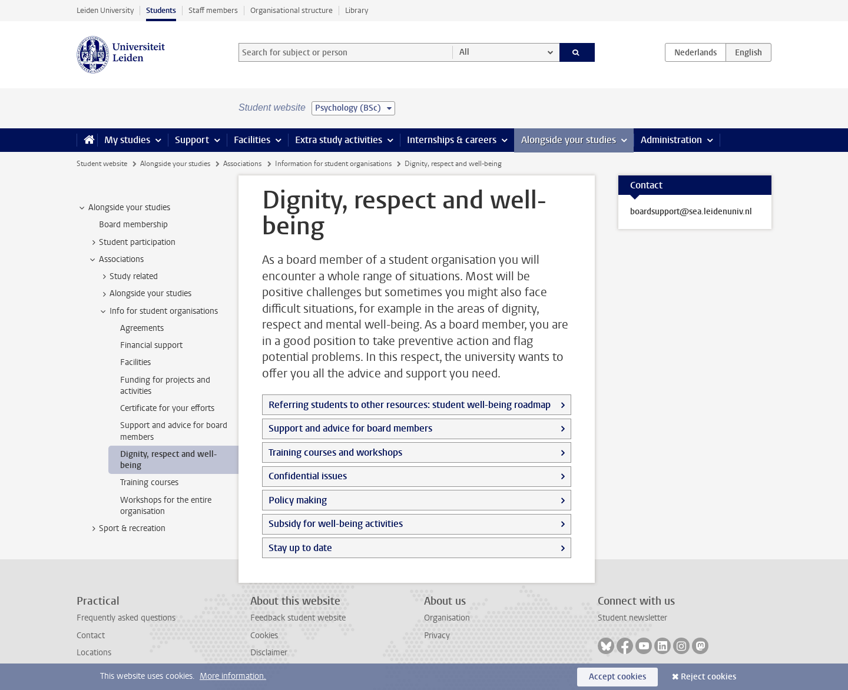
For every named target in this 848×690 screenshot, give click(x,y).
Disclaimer (268, 652)
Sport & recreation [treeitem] (126, 529)
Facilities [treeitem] (135, 362)
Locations (94, 652)
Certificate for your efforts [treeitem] (167, 408)
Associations (242, 163)
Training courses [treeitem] (149, 482)
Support (192, 140)
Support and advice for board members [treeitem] (173, 431)
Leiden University (105, 10)
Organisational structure (291, 10)
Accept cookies (617, 676)
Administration (671, 140)
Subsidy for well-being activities (336, 524)
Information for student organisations (333, 163)
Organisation (447, 617)
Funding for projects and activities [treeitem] (165, 385)
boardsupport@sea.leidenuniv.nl (691, 212)
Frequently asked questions (126, 617)
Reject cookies (708, 676)
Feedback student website (298, 617)
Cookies (264, 635)
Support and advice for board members (350, 428)
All (464, 52)
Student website (102, 163)
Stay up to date (300, 548)
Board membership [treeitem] (133, 224)
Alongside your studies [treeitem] (123, 208)
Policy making (298, 500)
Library (356, 10)
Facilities (252, 140)
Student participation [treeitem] (131, 242)
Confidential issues (308, 476)
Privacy (437, 635)
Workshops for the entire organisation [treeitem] (165, 506)
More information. (233, 676)
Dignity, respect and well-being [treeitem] (168, 460)
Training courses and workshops (335, 452)
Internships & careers (451, 140)
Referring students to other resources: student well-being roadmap (410, 405)
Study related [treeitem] (128, 277)
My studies (127, 140)
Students (161, 10)
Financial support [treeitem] (151, 345)
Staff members (213, 10)
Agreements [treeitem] (142, 328)
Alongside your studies (568, 140)
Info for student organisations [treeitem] (158, 311)
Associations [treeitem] (116, 260)
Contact (91, 635)
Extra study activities (338, 140)
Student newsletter (632, 617)
